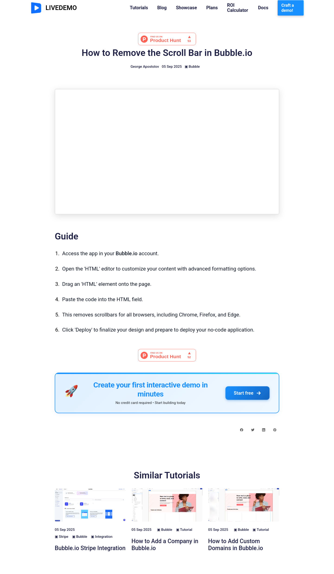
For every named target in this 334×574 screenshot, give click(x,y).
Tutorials (139, 7)
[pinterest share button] (274, 429)
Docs (263, 7)
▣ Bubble (192, 66)
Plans (212, 7)
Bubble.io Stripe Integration (90, 548)
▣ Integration (101, 537)
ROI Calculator (237, 8)
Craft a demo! (287, 8)
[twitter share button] (252, 429)
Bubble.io (127, 253)
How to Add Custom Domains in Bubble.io (235, 544)
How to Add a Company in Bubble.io (165, 544)
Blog (162, 7)
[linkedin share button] (263, 429)
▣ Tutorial (184, 530)
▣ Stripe (61, 537)
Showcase (186, 7)
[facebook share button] (241, 429)
